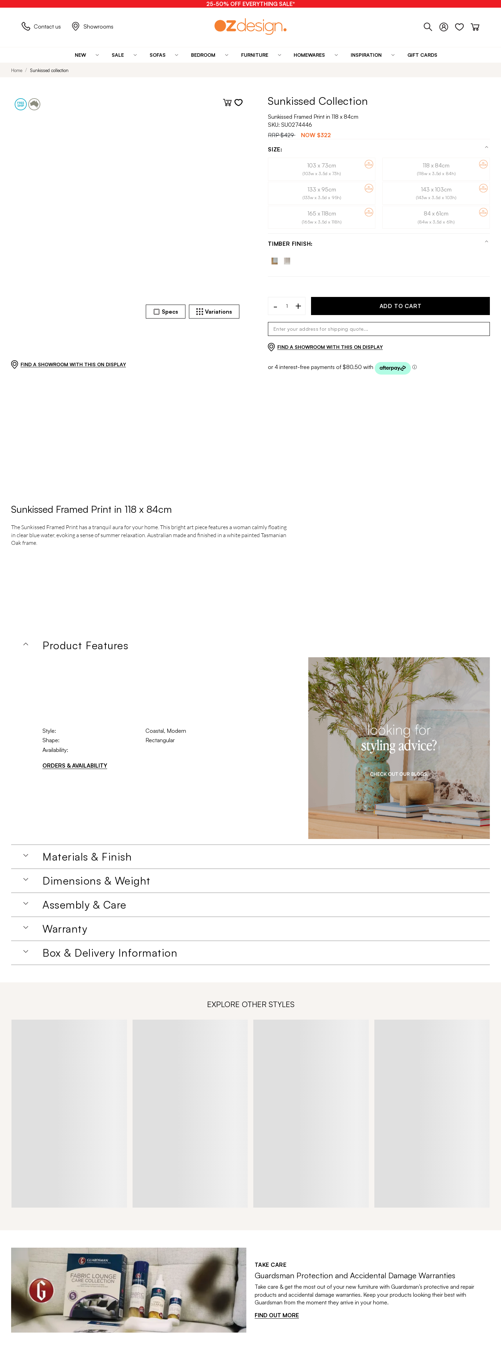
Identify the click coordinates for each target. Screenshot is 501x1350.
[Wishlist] (463, 25)
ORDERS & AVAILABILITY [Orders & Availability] (74, 765)
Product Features (85, 645)
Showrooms (92, 26)
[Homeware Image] (399, 748)
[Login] (447, 25)
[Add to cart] (227, 102)
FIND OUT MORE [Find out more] (277, 1315)
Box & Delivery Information (109, 953)
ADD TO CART (401, 306)
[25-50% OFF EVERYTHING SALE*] (251, 3)
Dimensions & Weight (96, 880)
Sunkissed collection (49, 70)
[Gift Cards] (422, 55)
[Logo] (250, 26)
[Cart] (475, 25)
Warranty (64, 929)
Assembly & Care (84, 904)
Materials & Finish (87, 856)
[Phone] (431, 25)
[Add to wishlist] (238, 102)
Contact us (41, 26)
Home (16, 70)
